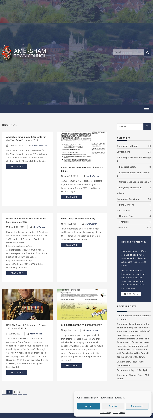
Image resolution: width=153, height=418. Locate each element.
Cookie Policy (105, 413)
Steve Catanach (39, 145)
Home (5, 125)
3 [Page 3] (19, 392)
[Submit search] (147, 52)
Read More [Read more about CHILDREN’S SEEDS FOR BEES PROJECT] (71, 365)
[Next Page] (25, 392)
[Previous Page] (4, 392)
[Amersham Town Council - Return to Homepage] (25, 52)
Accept (88, 406)
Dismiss (113, 406)
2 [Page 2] (14, 392)
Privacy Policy (119, 413)
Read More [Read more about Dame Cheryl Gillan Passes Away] (71, 245)
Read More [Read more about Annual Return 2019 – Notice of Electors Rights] (71, 197)
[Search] (128, 52)
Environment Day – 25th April (132, 370)
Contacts (131, 294)
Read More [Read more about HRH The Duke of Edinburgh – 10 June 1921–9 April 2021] (16, 372)
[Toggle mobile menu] (147, 109)
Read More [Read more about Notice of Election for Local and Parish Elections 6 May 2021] (16, 273)
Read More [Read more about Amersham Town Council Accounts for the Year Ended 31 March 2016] (16, 166)
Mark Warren (92, 176)
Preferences (137, 406)
